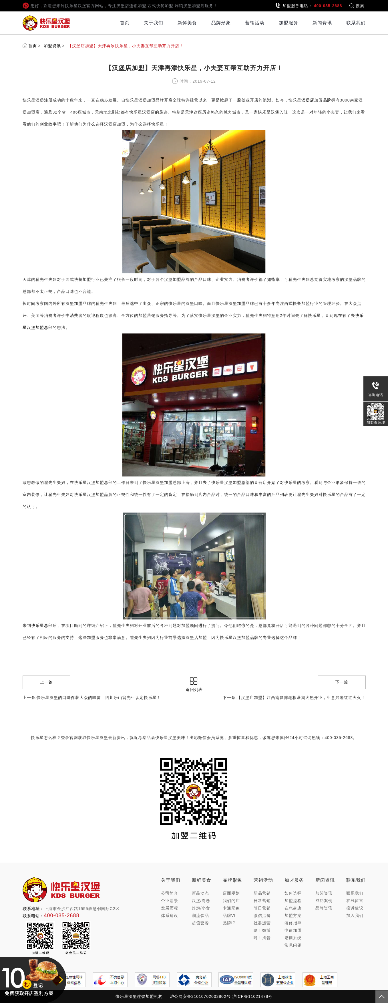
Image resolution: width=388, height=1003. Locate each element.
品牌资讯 (324, 908)
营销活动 (254, 22)
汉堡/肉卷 (201, 900)
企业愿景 (169, 900)
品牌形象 (221, 22)
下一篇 (341, 682)
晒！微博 (262, 930)
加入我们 (354, 915)
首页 (125, 22)
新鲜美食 (187, 22)
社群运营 (262, 923)
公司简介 (169, 893)
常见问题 (293, 945)
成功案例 (324, 900)
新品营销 (262, 893)
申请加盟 (293, 930)
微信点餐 (262, 915)
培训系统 (293, 938)
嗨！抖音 (262, 938)
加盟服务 (288, 22)
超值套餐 (200, 923)
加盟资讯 (52, 45)
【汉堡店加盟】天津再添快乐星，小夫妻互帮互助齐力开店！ (126, 45)
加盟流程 (293, 900)
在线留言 (354, 900)
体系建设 (169, 915)
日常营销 (262, 900)
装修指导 (293, 923)
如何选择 (293, 893)
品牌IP (229, 923)
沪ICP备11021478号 (252, 996)
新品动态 (200, 893)
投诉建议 (354, 908)
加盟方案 (293, 915)
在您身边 (293, 908)
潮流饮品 (200, 915)
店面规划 (231, 893)
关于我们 (153, 22)
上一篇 (46, 682)
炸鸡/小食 (201, 908)
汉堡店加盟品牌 (316, 100)
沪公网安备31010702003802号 (200, 996)
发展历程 (169, 908)
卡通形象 (231, 908)
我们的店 (231, 900)
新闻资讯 (322, 22)
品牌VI (229, 915)
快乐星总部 (42, 625)
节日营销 (262, 908)
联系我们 (356, 22)
